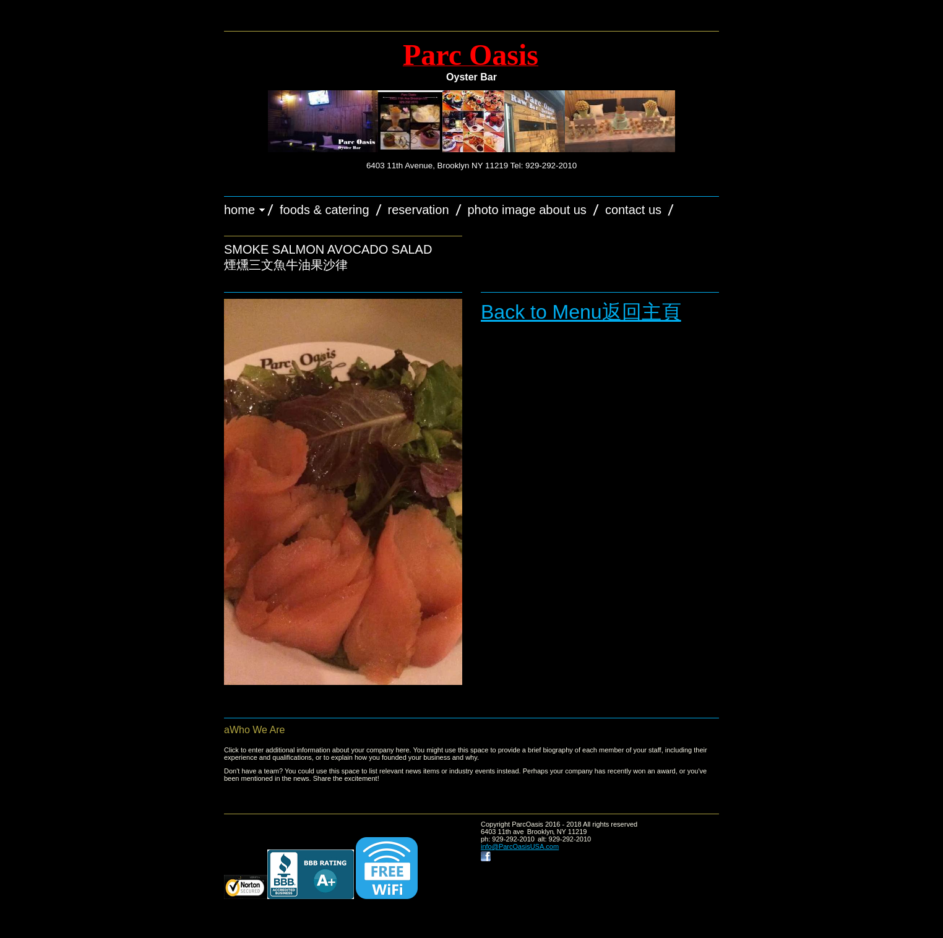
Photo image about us (527, 210)
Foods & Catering (324, 210)
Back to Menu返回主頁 (581, 312)
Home (239, 210)
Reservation (418, 210)
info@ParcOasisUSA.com (520, 846)
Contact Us (633, 210)
